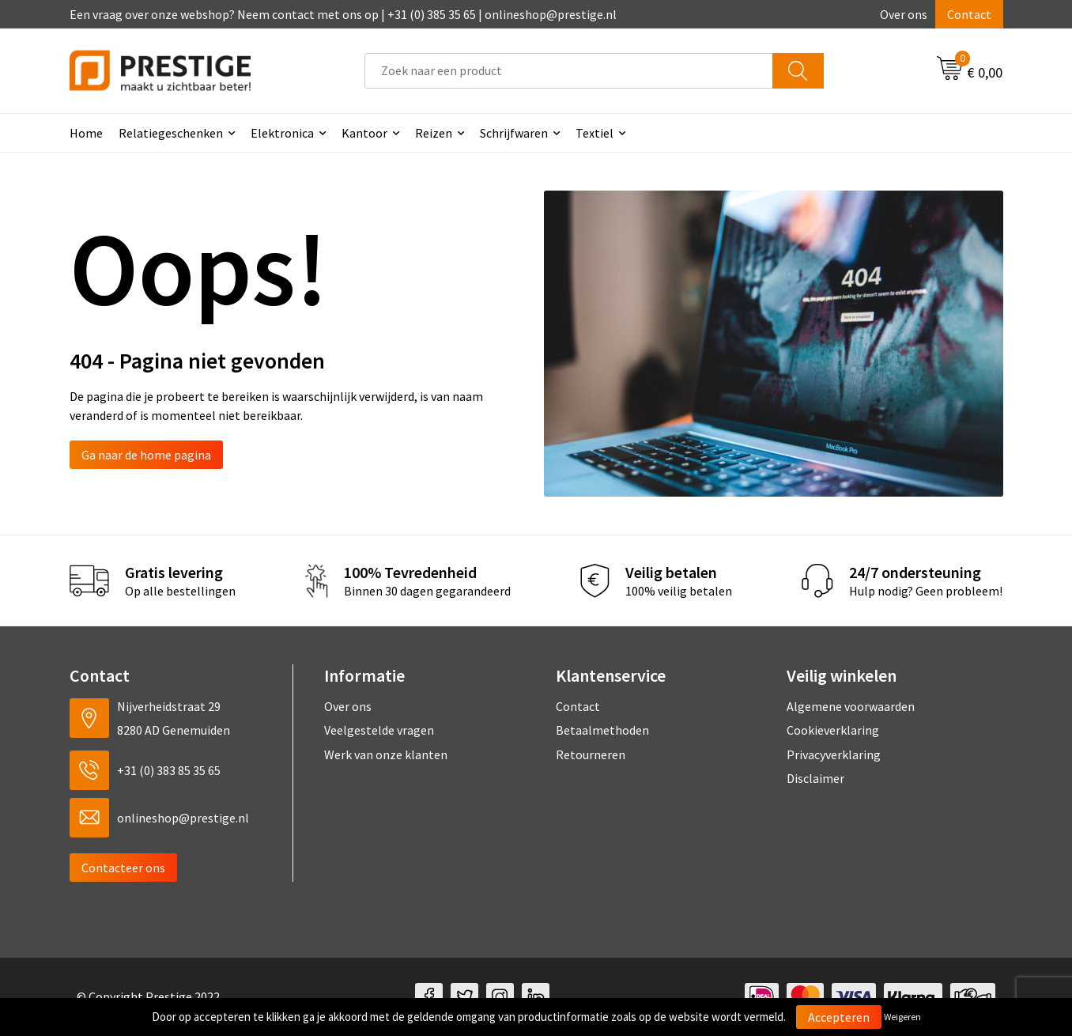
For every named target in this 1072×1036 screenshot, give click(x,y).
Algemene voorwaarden (851, 706)
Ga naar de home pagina (146, 455)
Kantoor (364, 133)
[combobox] (568, 71)
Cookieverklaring (833, 730)
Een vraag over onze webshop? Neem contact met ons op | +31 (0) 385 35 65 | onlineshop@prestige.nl (343, 14)
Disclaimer (815, 778)
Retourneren (590, 754)
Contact (969, 14)
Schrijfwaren (514, 133)
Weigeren (902, 1017)
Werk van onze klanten (385, 754)
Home (86, 133)
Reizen (433, 133)
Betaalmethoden (602, 730)
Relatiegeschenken (171, 133)
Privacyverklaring (834, 754)
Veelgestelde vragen (379, 730)
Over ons (903, 14)
